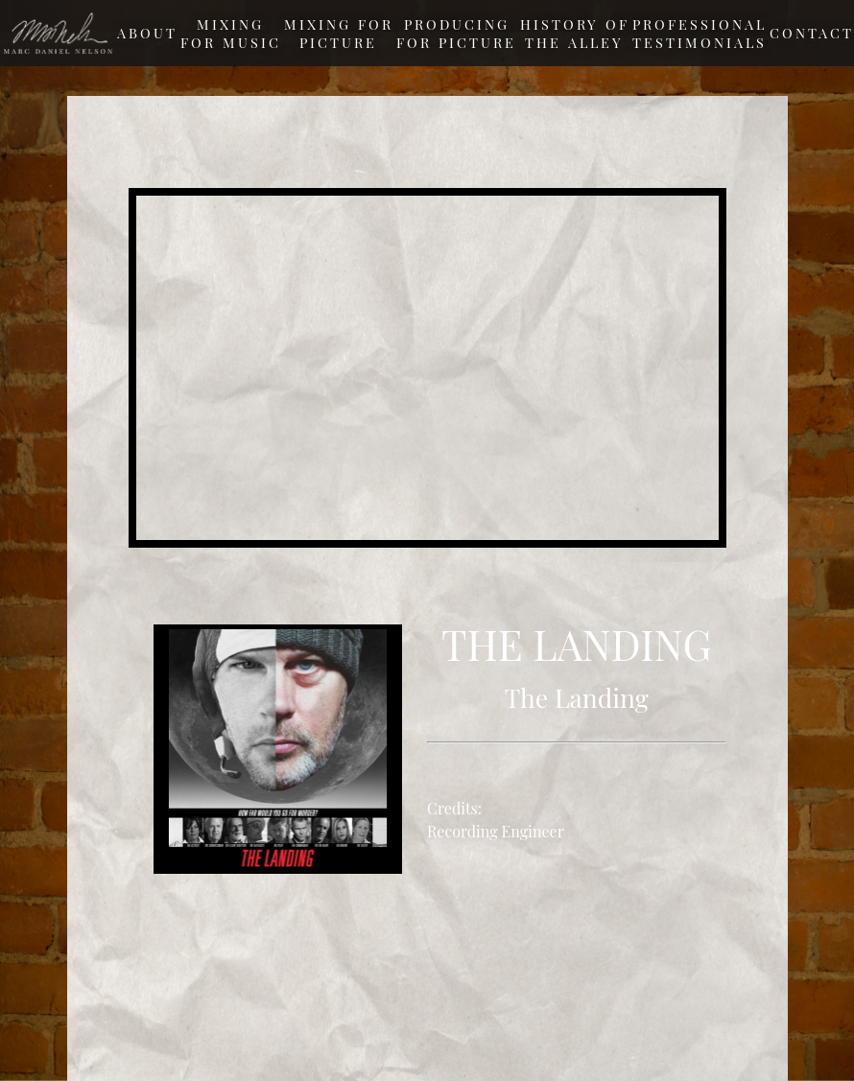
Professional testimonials (699, 33)
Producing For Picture (456, 33)
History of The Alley (574, 33)
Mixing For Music (230, 33)
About (147, 32)
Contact (812, 32)
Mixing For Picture (338, 33)
